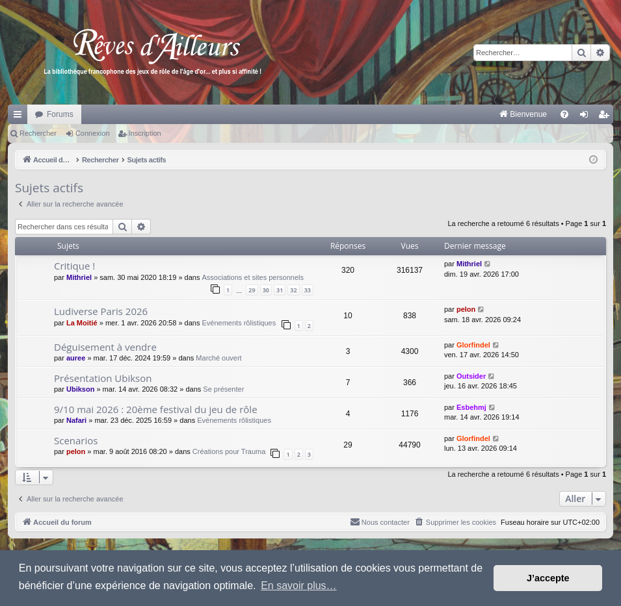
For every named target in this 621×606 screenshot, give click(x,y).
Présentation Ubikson (103, 378)
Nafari (76, 420)
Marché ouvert (218, 358)
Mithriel (79, 277)
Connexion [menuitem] (587, 117)
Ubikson (80, 389)
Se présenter (223, 389)
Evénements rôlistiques (239, 323)
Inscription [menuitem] (606, 117)
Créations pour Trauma (229, 451)
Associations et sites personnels (253, 277)
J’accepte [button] (548, 578)
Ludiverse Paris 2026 (101, 311)
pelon (465, 309)
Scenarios (76, 440)
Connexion (92, 133)
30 (266, 290)
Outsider (471, 376)
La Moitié (82, 323)
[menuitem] (387, 114)
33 (307, 290)
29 (251, 290)
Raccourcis (20, 117)
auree (75, 358)
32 (293, 290)
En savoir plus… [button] (299, 585)
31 (279, 290)
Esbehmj (471, 407)
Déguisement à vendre (105, 346)
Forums (60, 114)
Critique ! (74, 265)
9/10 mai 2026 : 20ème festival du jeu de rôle (156, 409)
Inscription (145, 133)
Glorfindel (473, 345)
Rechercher (38, 133)
